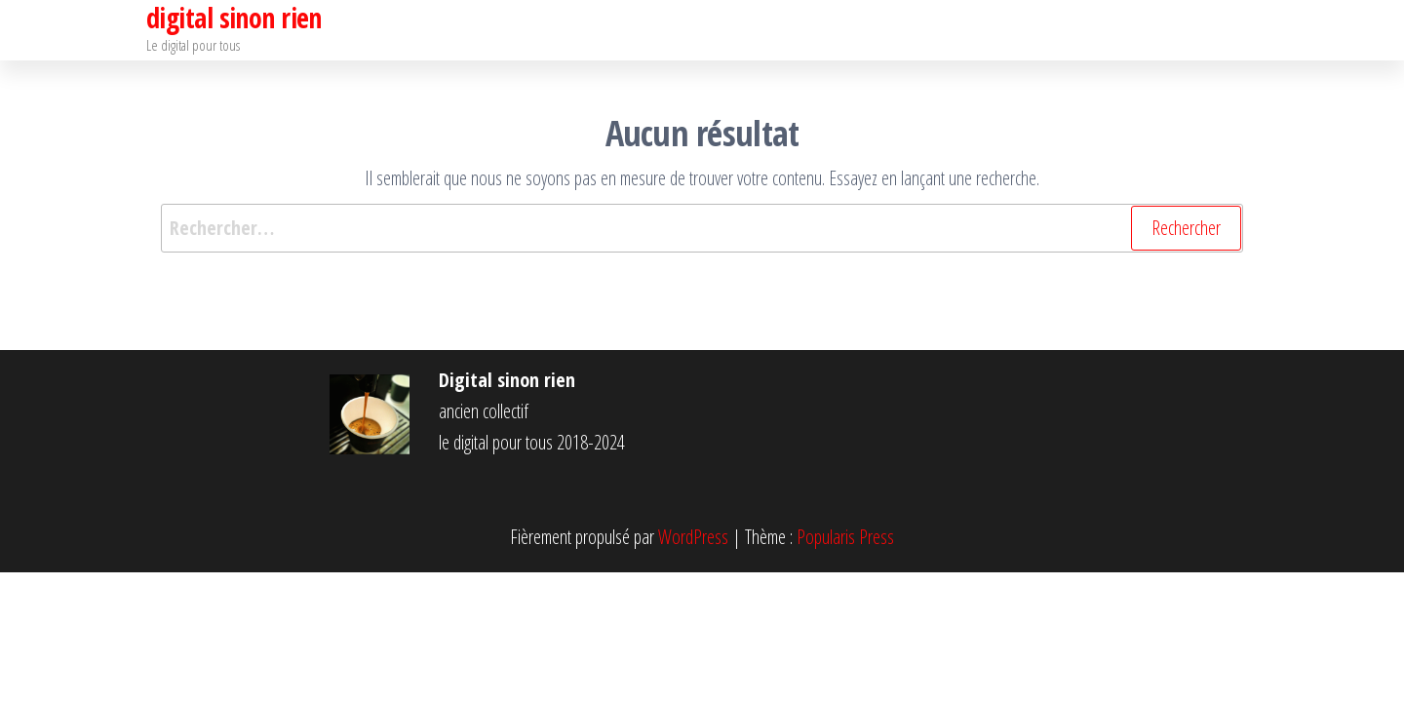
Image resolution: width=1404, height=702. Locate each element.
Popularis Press (845, 537)
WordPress (693, 537)
